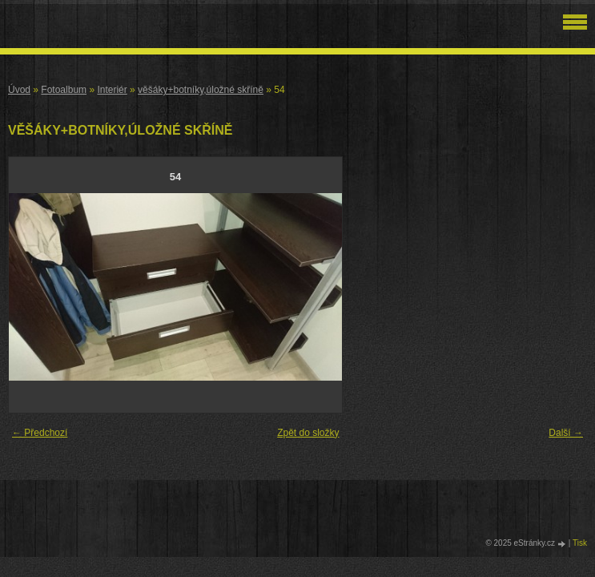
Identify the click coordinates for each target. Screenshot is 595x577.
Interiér (112, 89)
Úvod (19, 89)
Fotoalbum (63, 89)
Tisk (580, 543)
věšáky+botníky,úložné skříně (200, 89)
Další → (566, 432)
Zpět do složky (308, 432)
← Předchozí (39, 432)
